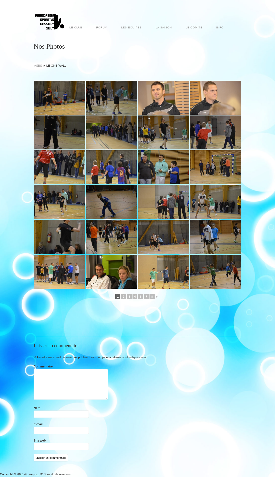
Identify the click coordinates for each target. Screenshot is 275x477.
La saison (163, 27)
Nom (37, 407)
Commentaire (43, 366)
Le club (75, 27)
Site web (40, 440)
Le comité (194, 27)
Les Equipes (131, 27)
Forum (101, 27)
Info (220, 27)
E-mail (38, 424)
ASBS (38, 65)
